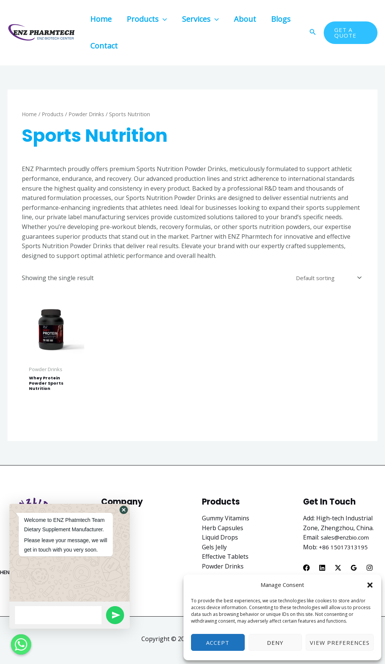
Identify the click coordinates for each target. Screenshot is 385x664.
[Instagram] (369, 570)
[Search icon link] (312, 33)
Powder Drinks (88, 114)
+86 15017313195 (343, 549)
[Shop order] (325, 278)
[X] (338, 570)
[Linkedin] (322, 570)
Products (53, 114)
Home (29, 114)
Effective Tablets (225, 559)
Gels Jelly (214, 549)
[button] (370, 585)
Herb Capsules (222, 530)
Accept (217, 642)
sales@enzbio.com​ (346, 540)
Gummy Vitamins (225, 520)
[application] (163, 19)
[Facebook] (306, 570)
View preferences (340, 642)
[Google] (353, 570)
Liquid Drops (220, 540)
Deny (275, 642)
